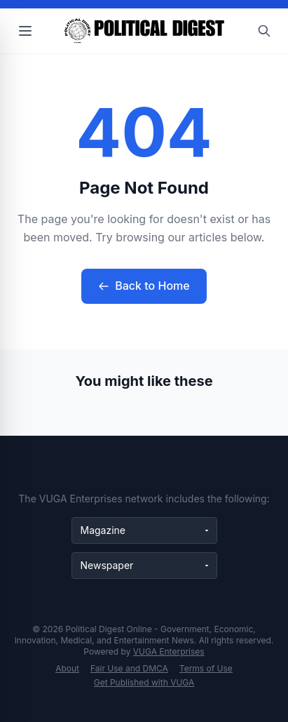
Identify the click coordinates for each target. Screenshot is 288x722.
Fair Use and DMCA (129, 668)
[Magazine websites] (144, 530)
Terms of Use (206, 668)
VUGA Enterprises (169, 651)
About (67, 668)
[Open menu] (25, 31)
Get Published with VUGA (144, 682)
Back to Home (143, 286)
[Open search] (264, 31)
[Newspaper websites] (144, 565)
